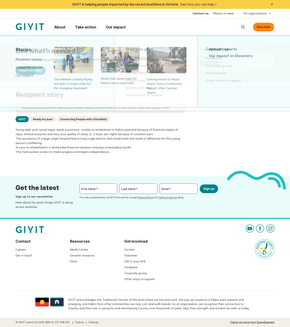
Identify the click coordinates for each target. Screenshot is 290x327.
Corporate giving (135, 273)
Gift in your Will (134, 261)
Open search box (243, 27)
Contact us (201, 13)
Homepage (30, 27)
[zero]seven (265, 322)
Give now (263, 27)
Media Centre (79, 249)
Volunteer (130, 255)
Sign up (208, 189)
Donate (129, 249)
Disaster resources (82, 255)
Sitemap (93, 322)
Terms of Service (167, 197)
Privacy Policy (145, 197)
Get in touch (24, 255)
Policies (79, 322)
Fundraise (130, 267)
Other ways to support (139, 279)
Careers (21, 249)
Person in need (223, 13)
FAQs (73, 261)
